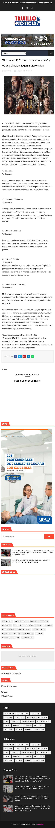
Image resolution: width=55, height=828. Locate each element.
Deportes (6, 626)
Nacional (29, 71)
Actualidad (20, 622)
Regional (6, 638)
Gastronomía (8, 630)
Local (35, 630)
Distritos (18, 626)
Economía (30, 626)
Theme (22, 824)
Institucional (23, 630)
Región (39, 634)
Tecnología (27, 638)
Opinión (17, 634)
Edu (39, 626)
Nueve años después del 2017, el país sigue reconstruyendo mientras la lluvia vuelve (32, 798)
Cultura (44, 622)
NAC (43, 630)
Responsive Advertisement (27, 656)
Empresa (48, 626)
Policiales (28, 634)
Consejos (33, 622)
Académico (7, 622)
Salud (16, 638)
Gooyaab (40, 824)
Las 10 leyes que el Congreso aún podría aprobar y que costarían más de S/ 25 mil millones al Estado (32, 808)
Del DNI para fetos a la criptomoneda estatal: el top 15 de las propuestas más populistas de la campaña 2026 (33, 552)
